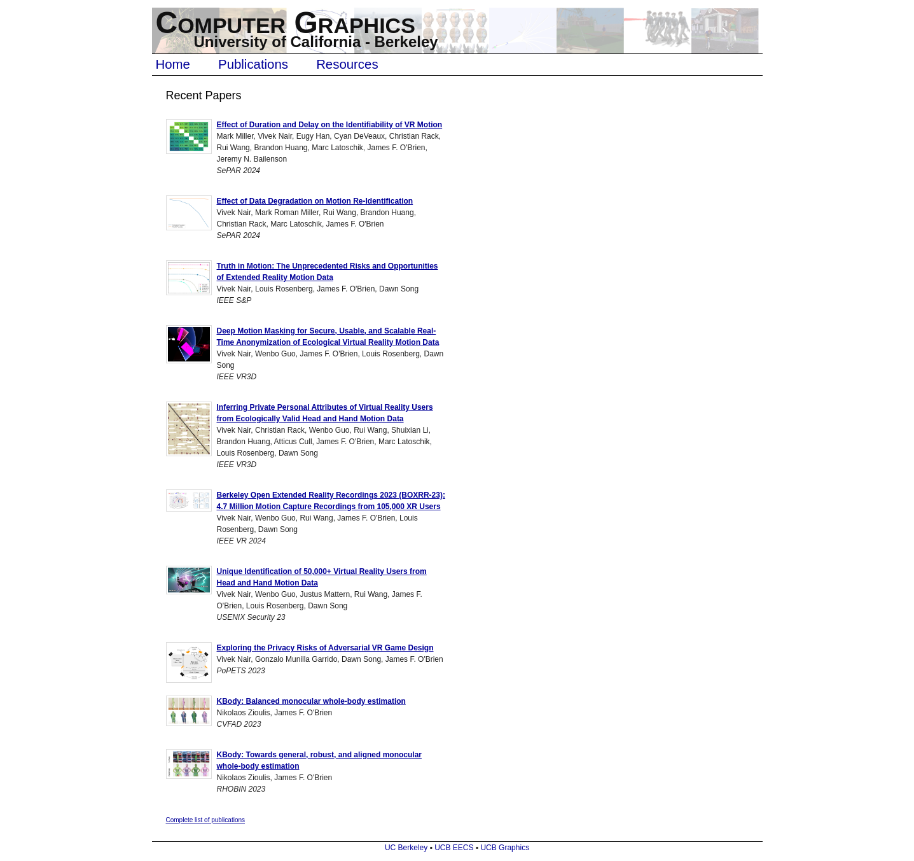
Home (173, 64)
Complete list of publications (206, 819)
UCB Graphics (504, 847)
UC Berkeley (406, 847)
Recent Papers (204, 95)
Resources (347, 64)
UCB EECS (453, 847)
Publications (253, 64)
